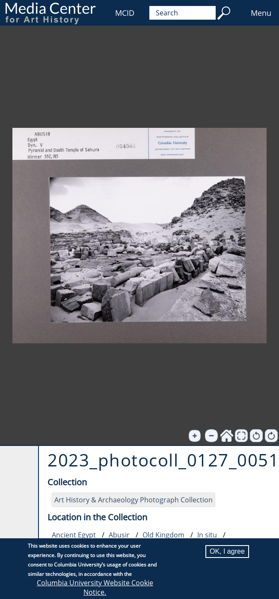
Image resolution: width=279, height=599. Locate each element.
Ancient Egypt (74, 535)
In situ (207, 535)
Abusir (119, 535)
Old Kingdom (163, 535)
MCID (124, 13)
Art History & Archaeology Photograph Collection (133, 500)
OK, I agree (227, 551)
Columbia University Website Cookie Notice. (95, 587)
